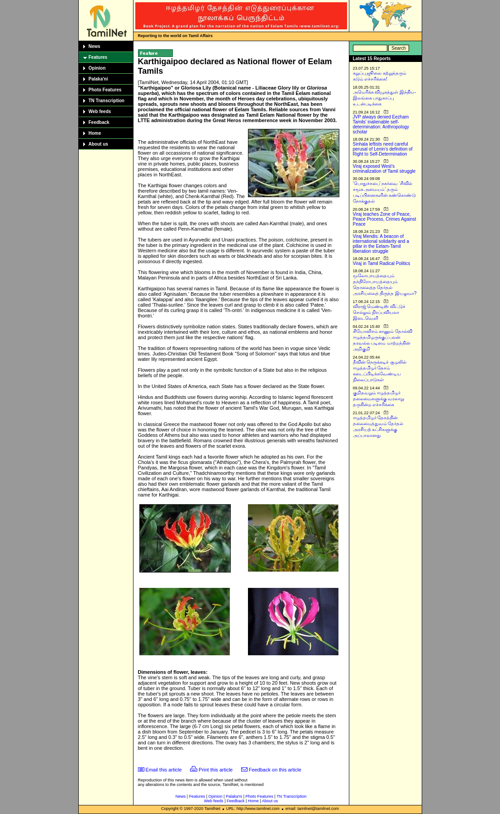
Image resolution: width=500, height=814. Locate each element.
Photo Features (105, 89)
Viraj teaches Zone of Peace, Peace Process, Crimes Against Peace (384, 219)
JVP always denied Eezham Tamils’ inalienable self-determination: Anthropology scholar (381, 124)
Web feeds (100, 111)
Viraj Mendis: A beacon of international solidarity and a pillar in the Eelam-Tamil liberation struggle (381, 244)
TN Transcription (106, 100)
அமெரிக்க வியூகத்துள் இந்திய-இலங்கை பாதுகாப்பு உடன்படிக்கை (384, 98)
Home (95, 133)
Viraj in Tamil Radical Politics (381, 263)
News (94, 46)
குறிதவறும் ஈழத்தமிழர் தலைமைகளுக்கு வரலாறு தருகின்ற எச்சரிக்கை (379, 398)
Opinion (97, 68)
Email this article (164, 769)
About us (98, 144)
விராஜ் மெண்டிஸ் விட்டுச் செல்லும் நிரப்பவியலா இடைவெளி (379, 312)
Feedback (99, 122)
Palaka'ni (98, 78)
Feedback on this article (275, 769)
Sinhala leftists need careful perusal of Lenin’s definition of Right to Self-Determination (383, 149)
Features (98, 57)
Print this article (216, 769)
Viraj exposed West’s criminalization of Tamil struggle (384, 169)
